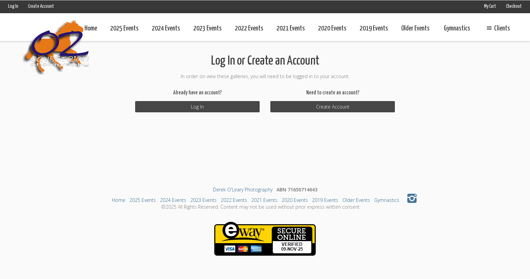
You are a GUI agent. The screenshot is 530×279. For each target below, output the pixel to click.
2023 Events (207, 28)
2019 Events (374, 28)
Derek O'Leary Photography (242, 189)
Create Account (41, 6)
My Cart (490, 6)
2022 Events (249, 28)
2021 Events (290, 28)
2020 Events (332, 28)
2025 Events (124, 28)
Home (91, 28)
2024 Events (166, 28)
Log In (13, 6)
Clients (497, 28)
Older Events (415, 28)
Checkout (514, 6)
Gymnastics (457, 28)
